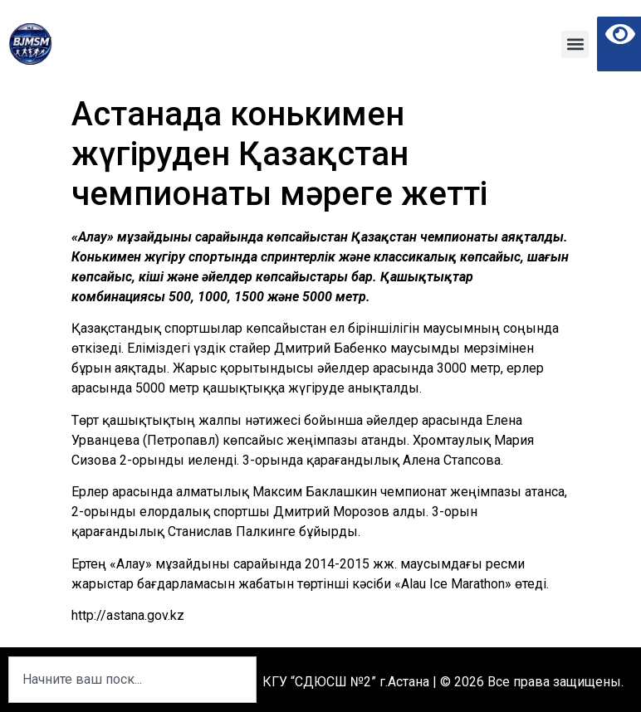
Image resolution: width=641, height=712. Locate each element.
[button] (575, 44)
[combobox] (132, 679)
